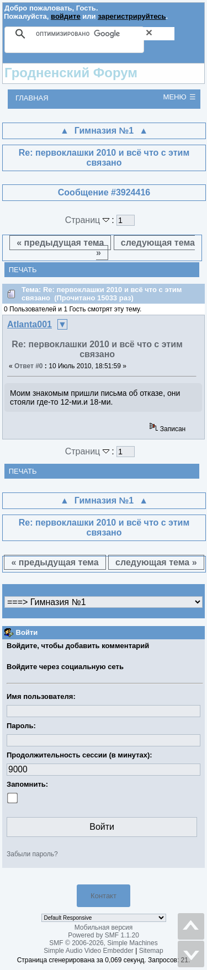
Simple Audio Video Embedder (89, 951)
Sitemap (151, 951)
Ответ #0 (28, 366)
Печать (23, 270)
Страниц (88, 220)
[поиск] (105, 33)
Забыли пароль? (32, 854)
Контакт (103, 896)
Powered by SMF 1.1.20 (103, 935)
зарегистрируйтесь (132, 16)
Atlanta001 (29, 324)
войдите (66, 16)
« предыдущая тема (60, 242)
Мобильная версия (104, 927)
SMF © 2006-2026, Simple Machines (103, 943)
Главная (32, 98)
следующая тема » (145, 247)
